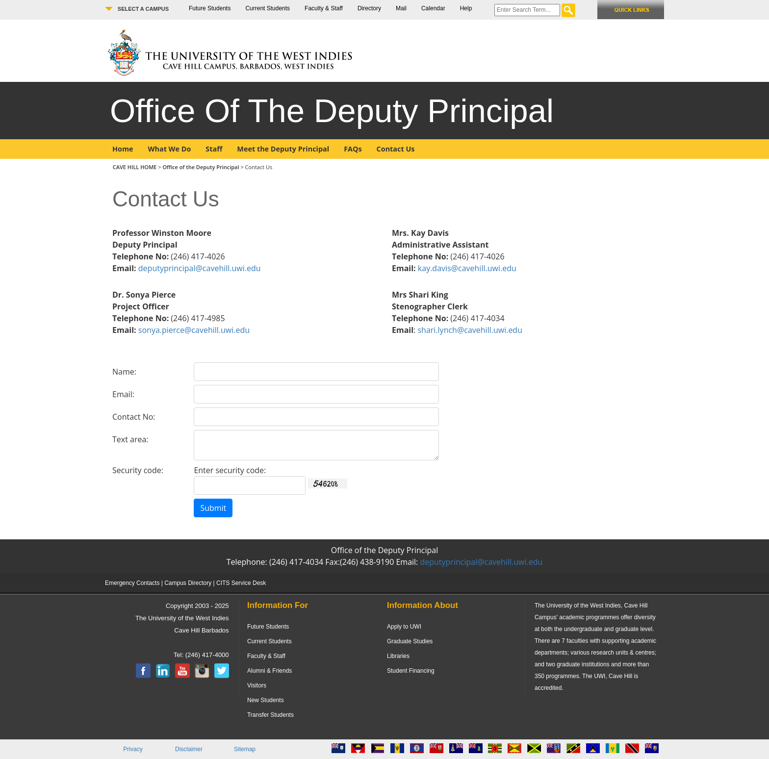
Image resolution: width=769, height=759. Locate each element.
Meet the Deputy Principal (283, 148)
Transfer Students (270, 714)
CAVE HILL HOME (135, 167)
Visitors (256, 685)
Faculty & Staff (324, 8)
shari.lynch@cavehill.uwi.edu (469, 330)
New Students (265, 700)
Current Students (267, 8)
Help (466, 8)
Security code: (137, 470)
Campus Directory (187, 583)
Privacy (132, 749)
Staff (213, 148)
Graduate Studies (410, 641)
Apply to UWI (404, 626)
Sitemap (245, 749)
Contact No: (133, 416)
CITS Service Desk (241, 583)
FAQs (352, 148)
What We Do (169, 148)
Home (122, 148)
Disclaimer (189, 749)
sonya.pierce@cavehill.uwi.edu (194, 330)
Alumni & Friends (269, 670)
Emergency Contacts (132, 583)
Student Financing (411, 670)
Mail (401, 8)
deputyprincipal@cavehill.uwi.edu (199, 268)
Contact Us (396, 148)
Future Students (210, 8)
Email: (123, 394)
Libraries (398, 656)
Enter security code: (230, 470)
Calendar (433, 8)
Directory (369, 8)
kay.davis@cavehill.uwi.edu (467, 268)
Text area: (130, 439)
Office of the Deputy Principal (200, 167)
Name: (124, 371)
